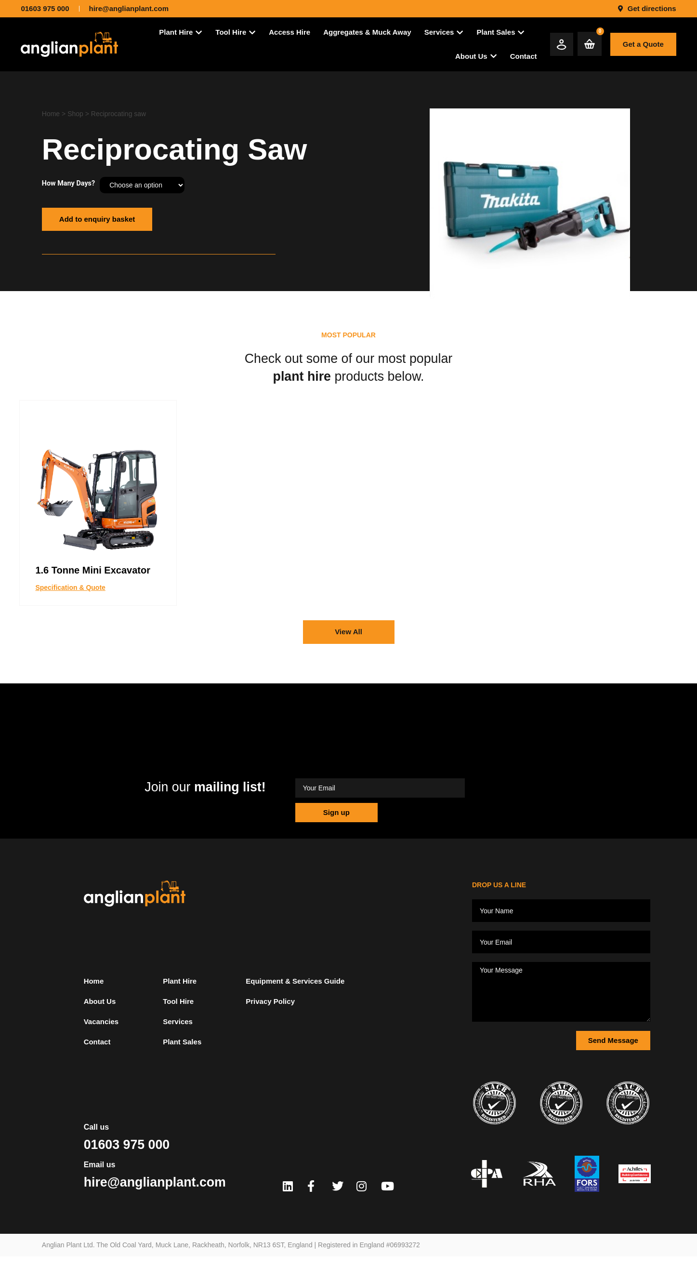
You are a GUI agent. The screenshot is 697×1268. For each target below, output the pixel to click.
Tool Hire (178, 1001)
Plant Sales (182, 1042)
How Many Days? (68, 183)
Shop (75, 114)
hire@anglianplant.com (155, 1182)
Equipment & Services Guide (295, 981)
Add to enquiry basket (97, 219)
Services (178, 1021)
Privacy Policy (270, 1001)
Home (51, 114)
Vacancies (101, 1021)
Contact (97, 1042)
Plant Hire (180, 981)
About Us (100, 1001)
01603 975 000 (127, 1144)
